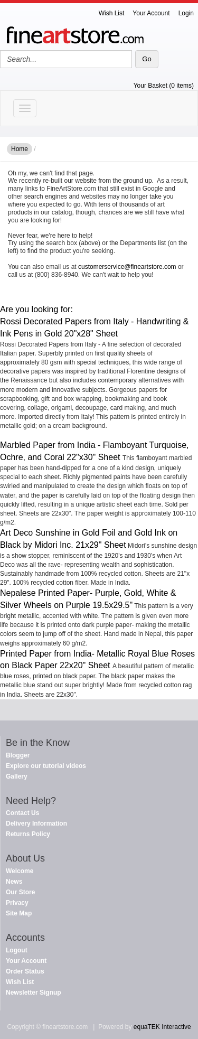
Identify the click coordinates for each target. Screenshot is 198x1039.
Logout (16, 950)
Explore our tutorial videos (46, 766)
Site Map (19, 913)
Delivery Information (36, 823)
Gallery (16, 776)
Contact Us (22, 813)
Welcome (19, 871)
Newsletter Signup (33, 992)
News (14, 881)
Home (19, 149)
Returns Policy (28, 834)
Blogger (18, 755)
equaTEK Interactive (162, 1027)
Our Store (20, 892)
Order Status (25, 971)
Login (186, 13)
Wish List (112, 13)
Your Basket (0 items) (164, 85)
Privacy (17, 902)
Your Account (151, 13)
